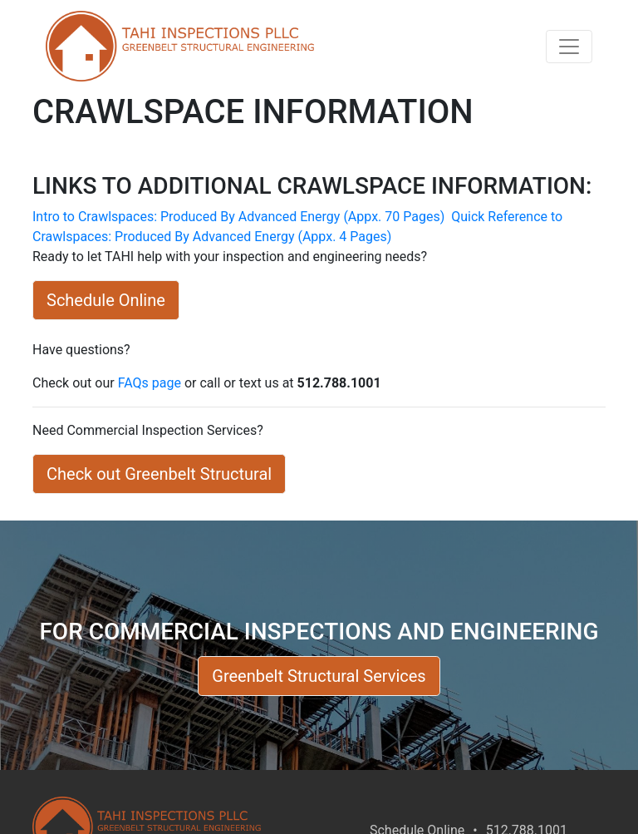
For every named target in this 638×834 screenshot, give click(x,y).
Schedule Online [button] (106, 300)
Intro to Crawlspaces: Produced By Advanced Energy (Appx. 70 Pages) (240, 217)
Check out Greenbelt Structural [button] (159, 474)
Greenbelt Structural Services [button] (318, 676)
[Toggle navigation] (569, 46)
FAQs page (149, 383)
